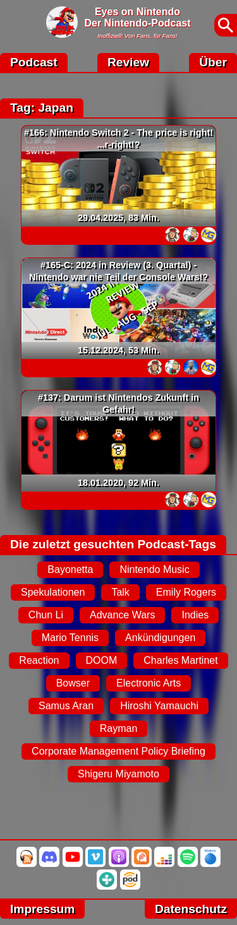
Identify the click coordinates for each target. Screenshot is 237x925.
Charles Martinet (180, 660)
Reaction (39, 660)
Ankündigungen (160, 637)
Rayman (119, 728)
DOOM (102, 660)
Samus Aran (66, 705)
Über (213, 62)
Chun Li (45, 615)
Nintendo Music (154, 569)
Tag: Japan (41, 107)
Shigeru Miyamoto (118, 774)
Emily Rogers (186, 592)
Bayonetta (70, 569)
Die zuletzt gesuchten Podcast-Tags (113, 544)
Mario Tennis (70, 637)
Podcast (34, 62)
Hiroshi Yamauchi (159, 705)
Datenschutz (191, 909)
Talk (120, 592)
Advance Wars (122, 615)
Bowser (73, 683)
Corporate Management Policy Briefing (118, 751)
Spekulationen (53, 592)
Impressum (42, 909)
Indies (195, 615)
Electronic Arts (148, 683)
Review (128, 62)
